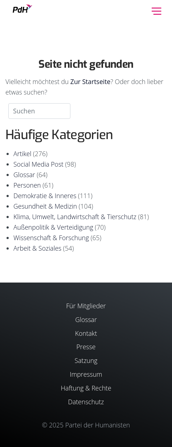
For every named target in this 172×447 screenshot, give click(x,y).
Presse (86, 346)
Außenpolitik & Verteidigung (53, 227)
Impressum (86, 374)
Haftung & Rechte (86, 388)
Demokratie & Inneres (44, 195)
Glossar (24, 174)
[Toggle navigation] (156, 10)
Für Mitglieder (86, 305)
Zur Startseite (90, 81)
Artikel (22, 153)
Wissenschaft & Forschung (51, 237)
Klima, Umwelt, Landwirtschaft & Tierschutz (74, 216)
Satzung (86, 360)
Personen (27, 185)
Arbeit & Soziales (37, 248)
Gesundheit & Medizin (45, 206)
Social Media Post (38, 164)
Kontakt (86, 333)
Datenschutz (86, 401)
